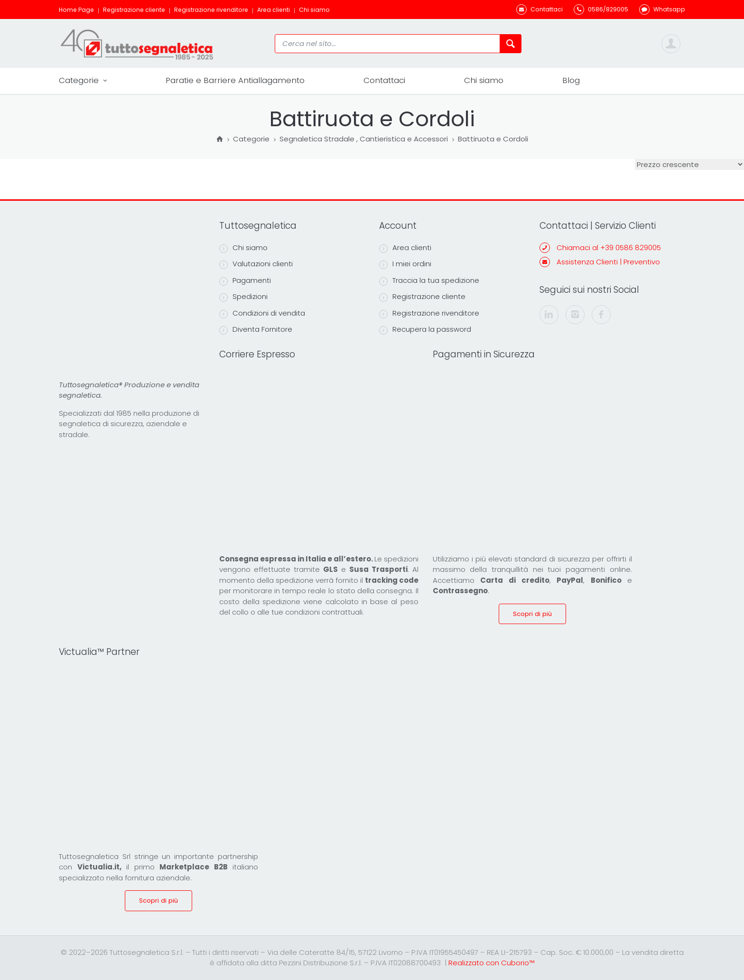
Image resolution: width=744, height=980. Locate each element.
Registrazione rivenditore (211, 10)
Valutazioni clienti (256, 264)
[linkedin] (548, 314)
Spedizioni (243, 296)
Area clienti (273, 10)
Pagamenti (245, 280)
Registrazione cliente (134, 10)
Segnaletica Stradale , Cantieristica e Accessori (363, 139)
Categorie (83, 80)
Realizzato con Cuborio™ (491, 963)
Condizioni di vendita (262, 313)
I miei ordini (405, 264)
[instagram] (575, 314)
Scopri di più (532, 613)
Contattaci (384, 80)
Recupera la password (425, 329)
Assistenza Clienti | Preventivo (608, 262)
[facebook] (601, 314)
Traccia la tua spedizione (429, 280)
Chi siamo (314, 10)
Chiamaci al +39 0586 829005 (609, 247)
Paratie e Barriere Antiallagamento (235, 80)
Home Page (76, 10)
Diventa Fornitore (255, 329)
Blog (571, 80)
